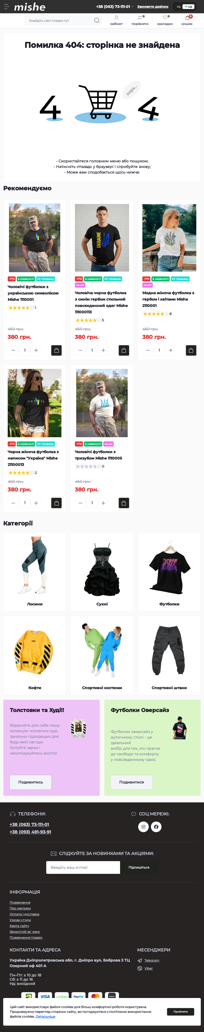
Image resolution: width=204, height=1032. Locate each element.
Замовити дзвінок (152, 7)
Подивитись (30, 782)
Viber (148, 968)
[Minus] (13, 350)
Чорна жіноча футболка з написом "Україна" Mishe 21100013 (33, 458)
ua (188, 7)
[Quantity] (25, 350)
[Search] (97, 20)
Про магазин (20, 908)
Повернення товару (26, 938)
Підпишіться (139, 867)
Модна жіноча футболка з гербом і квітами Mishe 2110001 (168, 299)
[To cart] (56, 350)
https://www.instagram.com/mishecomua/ (143, 827)
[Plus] (36, 350)
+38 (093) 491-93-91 (30, 832)
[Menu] (7, 6)
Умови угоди (20, 920)
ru (178, 7)
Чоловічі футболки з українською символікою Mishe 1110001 (33, 293)
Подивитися (131, 782)
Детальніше (45, 1016)
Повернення (20, 902)
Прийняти (180, 1011)
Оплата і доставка (24, 914)
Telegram (151, 960)
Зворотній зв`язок (25, 932)
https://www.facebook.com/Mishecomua (156, 827)
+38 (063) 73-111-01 (29, 824)
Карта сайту (19, 926)
